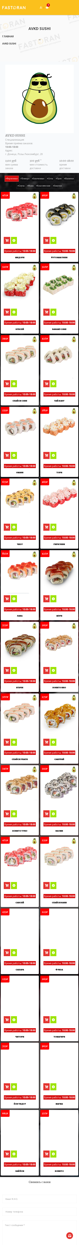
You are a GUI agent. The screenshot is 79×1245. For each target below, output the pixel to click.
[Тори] (59, 429)
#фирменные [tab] (12, 178)
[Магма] (59, 1035)
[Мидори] (19, 214)
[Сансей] (19, 834)
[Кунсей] (19, 286)
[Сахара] (19, 901)
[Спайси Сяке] (19, 358)
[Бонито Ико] (59, 633)
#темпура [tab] (25, 178)
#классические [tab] (43, 185)
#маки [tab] (30, 185)
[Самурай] (59, 700)
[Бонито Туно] (19, 767)
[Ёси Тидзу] (19, 1035)
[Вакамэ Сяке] (59, 286)
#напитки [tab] (69, 178)
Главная (8, 36)
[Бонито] (59, 1103)
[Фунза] (59, 901)
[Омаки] (19, 429)
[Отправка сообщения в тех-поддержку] (69, 1235)
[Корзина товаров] (47, 7)
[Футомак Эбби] (59, 214)
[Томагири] (59, 968)
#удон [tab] (58, 178)
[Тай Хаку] (59, 358)
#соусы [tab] (21, 185)
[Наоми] (59, 767)
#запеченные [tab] (38, 178)
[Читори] (19, 968)
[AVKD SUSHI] (34, 196)
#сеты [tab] (50, 178)
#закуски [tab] (57, 185)
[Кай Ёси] (19, 1103)
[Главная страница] (11, 7)
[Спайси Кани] (59, 834)
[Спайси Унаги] (19, 700)
